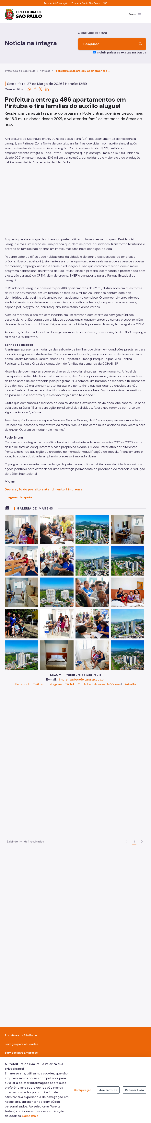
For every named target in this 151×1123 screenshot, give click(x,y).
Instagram (54, 778)
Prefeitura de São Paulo (20, 72)
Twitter (38, 778)
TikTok (70, 778)
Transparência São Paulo (86, 3)
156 (105, 3)
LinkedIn (130, 778)
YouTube (84, 778)
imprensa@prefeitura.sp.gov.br (82, 773)
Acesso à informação (56, 3)
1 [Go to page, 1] (134, 891)
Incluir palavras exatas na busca (121, 53)
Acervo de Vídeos (107, 778)
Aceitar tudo (108, 1090)
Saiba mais (30, 1116)
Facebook (22, 778)
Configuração (82, 1090)
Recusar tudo (134, 1090)
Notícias (45, 72)
